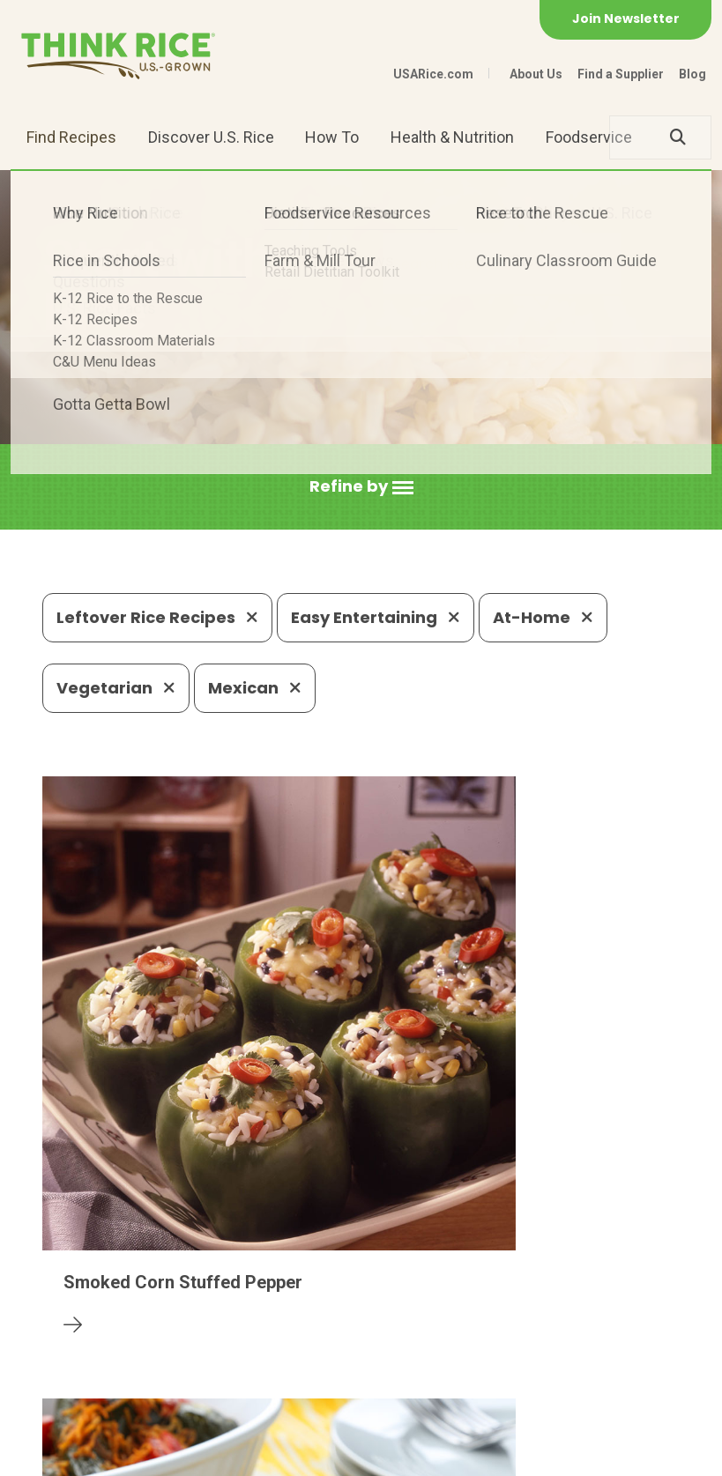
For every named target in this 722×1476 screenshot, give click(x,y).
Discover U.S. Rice (211, 137)
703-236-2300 (223, 1349)
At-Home (543, 617)
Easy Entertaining (375, 617)
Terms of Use (358, 1454)
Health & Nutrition (452, 137)
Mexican (254, 688)
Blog (692, 74)
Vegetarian (115, 688)
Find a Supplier (620, 74)
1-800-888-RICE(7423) (388, 1349)
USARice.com (433, 74)
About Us (536, 74)
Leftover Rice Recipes (157, 617)
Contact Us (75, 1454)
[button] (361, 487)
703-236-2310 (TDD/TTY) (590, 1349)
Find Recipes (71, 137)
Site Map (268, 1454)
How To (332, 137)
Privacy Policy (176, 1454)
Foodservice (589, 137)
